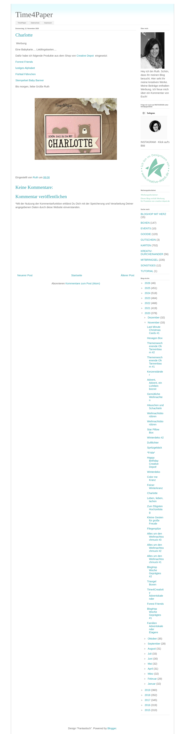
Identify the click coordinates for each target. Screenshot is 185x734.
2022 (148, 303)
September (154, 643)
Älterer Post (127, 275)
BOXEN (145, 222)
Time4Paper (34, 14)
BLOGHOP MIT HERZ (153, 214)
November (154, 322)
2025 (148, 288)
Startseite (76, 275)
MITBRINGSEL (149, 259)
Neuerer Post (25, 275)
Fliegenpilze (154, 528)
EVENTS (146, 228)
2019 (148, 690)
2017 (148, 700)
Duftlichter (153, 442)
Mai (150, 663)
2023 (148, 298)
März (151, 673)
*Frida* (151, 452)
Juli (150, 653)
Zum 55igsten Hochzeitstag (155, 509)
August (152, 648)
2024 (148, 293)
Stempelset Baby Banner (30, 80)
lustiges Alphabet (25, 68)
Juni (150, 658)
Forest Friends (155, 603)
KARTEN (146, 245)
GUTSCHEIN (148, 239)
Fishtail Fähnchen (25, 74)
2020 (148, 313)
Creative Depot (85, 55)
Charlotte (152, 493)
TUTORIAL (147, 271)
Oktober (153, 638)
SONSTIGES (148, 265)
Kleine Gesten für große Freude (155, 520)
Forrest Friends (24, 61)
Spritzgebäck (154, 447)
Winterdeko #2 (155, 437)
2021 (148, 308)
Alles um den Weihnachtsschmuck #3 (155, 536)
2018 (148, 695)
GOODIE (146, 234)
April (151, 668)
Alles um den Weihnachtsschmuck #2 (155, 547)
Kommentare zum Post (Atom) (82, 283)
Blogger (112, 728)
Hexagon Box (155, 338)
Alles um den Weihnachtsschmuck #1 (155, 559)
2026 (148, 283)
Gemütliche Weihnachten (155, 397)
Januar (152, 683)
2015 (148, 710)
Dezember (154, 317)
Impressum (48, 23)
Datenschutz (35, 23)
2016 (148, 705)
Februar (153, 678)
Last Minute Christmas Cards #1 (154, 329)
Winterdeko (153, 471)
